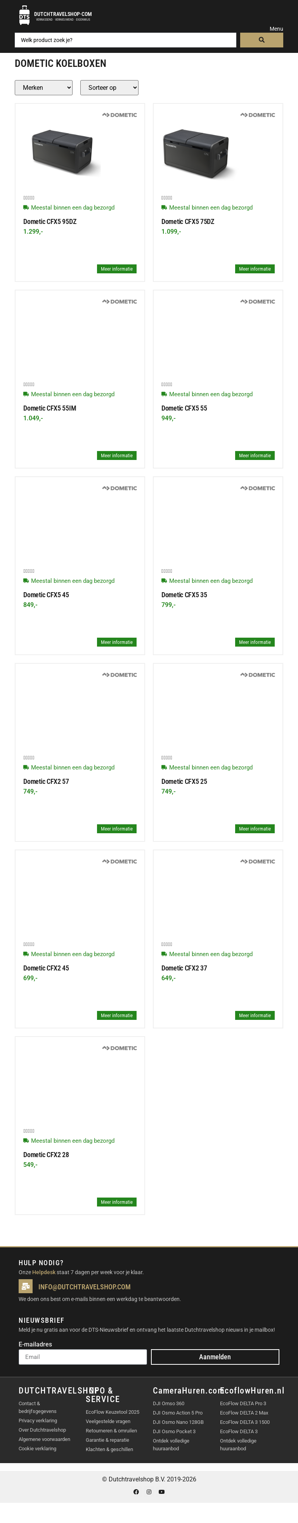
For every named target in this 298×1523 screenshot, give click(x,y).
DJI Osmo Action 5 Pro (178, 1413)
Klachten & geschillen (109, 1449)
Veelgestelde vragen (108, 1421)
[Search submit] (261, 40)
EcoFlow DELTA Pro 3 (243, 1403)
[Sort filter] (109, 87)
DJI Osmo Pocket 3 (174, 1431)
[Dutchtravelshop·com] (24, 15)
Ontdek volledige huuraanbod (171, 1444)
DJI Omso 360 (168, 1403)
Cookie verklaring (37, 1448)
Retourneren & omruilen (111, 1431)
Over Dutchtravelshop (42, 1430)
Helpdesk (43, 1272)
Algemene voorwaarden (44, 1439)
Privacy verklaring (38, 1420)
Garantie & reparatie (107, 1440)
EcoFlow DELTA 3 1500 (245, 1422)
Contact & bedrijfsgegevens (38, 1407)
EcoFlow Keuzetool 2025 (112, 1412)
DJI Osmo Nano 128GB (178, 1422)
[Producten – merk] (44, 87)
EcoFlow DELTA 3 (239, 1431)
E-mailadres (35, 1344)
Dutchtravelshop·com (63, 14)
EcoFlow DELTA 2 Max (244, 1413)
